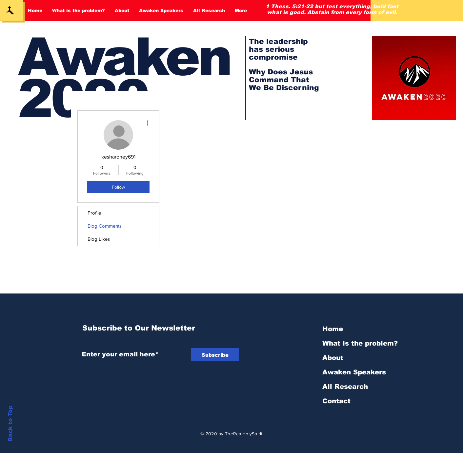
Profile (94, 213)
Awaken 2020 (124, 78)
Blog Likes (99, 239)
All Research (345, 386)
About (332, 357)
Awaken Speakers (354, 372)
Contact (336, 401)
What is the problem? (360, 343)
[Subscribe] (215, 354)
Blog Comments (105, 226)
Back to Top (10, 424)
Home (332, 328)
